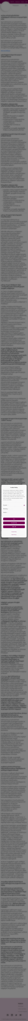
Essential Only (14, 522)
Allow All (14, 526)
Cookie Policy (14, 531)
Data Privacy (14, 534)
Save (14, 518)
